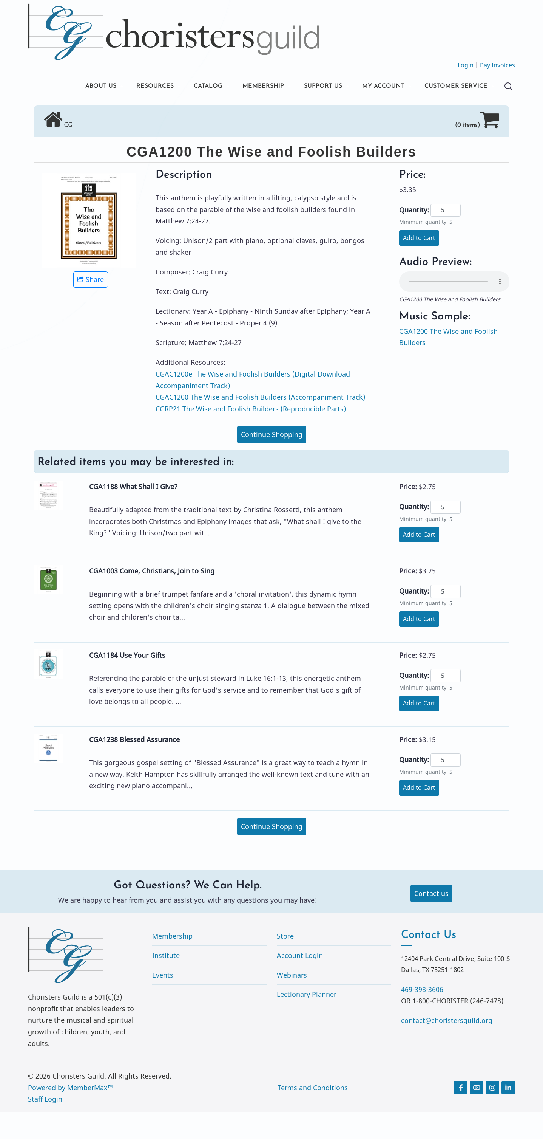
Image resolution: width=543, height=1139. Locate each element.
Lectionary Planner (306, 1021)
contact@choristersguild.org (446, 1047)
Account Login (300, 982)
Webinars (292, 1002)
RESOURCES (125, 86)
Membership (172, 963)
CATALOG (182, 86)
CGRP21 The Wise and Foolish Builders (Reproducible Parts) (251, 435)
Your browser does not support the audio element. (454, 309)
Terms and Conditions (313, 1114)
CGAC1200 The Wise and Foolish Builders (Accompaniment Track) (260, 424)
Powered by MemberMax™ (70, 1114)
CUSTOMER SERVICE (84, 112)
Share (90, 306)
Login (466, 65)
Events (162, 1002)
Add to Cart (419, 265)
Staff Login (45, 1126)
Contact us (431, 920)
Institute (166, 982)
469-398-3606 (422, 1016)
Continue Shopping (271, 461)
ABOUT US (66, 86)
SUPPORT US (307, 86)
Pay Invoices (497, 65)
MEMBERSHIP (243, 86)
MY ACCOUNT (373, 86)
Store (285, 963)
